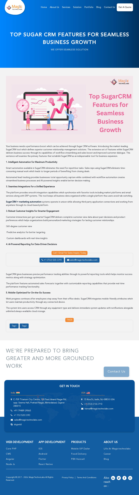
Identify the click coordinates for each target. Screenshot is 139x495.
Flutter (42, 459)
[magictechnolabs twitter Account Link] (119, 478)
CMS (8, 454)
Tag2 (24, 326)
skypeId (18, 425)
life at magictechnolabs (117, 449)
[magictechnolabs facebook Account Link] (124, 478)
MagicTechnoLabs (37, 477)
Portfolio (88, 7)
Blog (98, 7)
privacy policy (68, 478)
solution (77, 7)
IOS (40, 449)
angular (10, 459)
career (107, 454)
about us (54, 7)
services (66, 7)
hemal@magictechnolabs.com (99, 409)
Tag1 (14, 326)
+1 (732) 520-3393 (52, 260)
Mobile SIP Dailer (80, 449)
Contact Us (109, 7)
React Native (46, 464)
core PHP (11, 449)
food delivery (79, 454)
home (44, 7)
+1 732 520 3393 (22, 415)
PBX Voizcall (78, 459)
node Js (10, 464)
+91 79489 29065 (22, 411)
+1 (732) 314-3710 (93, 404)
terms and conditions (86, 478)
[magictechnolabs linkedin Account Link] (113, 478)
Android (43, 454)
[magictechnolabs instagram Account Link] (130, 478)
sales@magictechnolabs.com (82, 260)
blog (106, 459)
